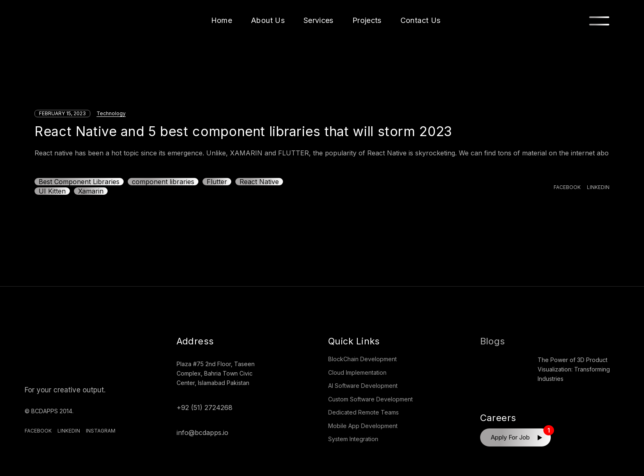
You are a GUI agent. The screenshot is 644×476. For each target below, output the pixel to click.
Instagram (100, 431)
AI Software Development (363, 385)
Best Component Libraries (79, 181)
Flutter (217, 181)
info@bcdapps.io (202, 432)
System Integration (353, 438)
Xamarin (91, 191)
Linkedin (69, 431)
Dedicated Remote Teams (363, 412)
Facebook (38, 431)
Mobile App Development (363, 425)
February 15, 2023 (62, 113)
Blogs (492, 341)
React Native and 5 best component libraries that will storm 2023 (243, 131)
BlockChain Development (362, 358)
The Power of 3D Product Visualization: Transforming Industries (574, 369)
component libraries (163, 181)
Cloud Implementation (357, 372)
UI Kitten (52, 191)
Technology (111, 113)
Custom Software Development (370, 399)
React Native (259, 181)
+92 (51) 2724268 (204, 407)
